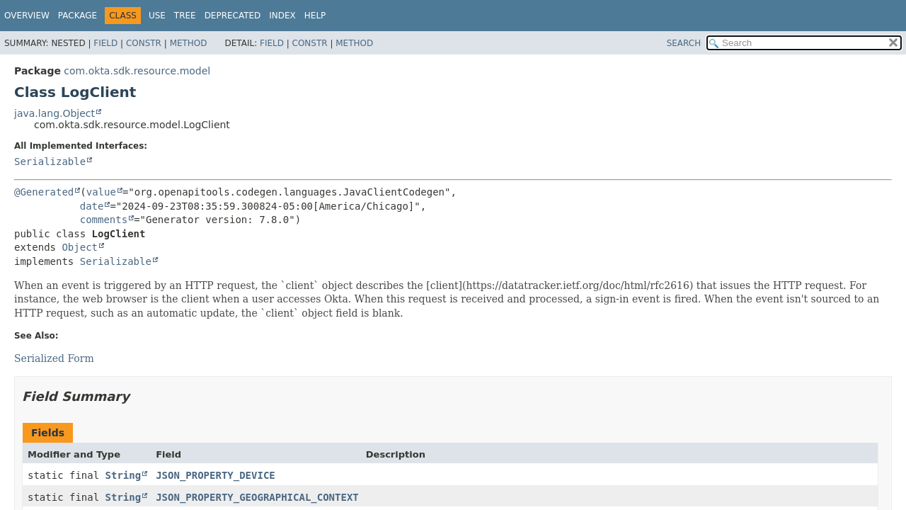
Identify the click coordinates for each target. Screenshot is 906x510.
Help (315, 16)
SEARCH (684, 43)
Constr (143, 43)
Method (188, 43)
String (123, 475)
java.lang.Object (54, 113)
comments (103, 219)
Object (80, 247)
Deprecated (233, 16)
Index (282, 16)
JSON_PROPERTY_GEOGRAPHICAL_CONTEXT (257, 497)
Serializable (50, 161)
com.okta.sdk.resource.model (137, 70)
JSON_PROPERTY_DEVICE (215, 475)
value (101, 192)
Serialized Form (54, 358)
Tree (185, 16)
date (92, 206)
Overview (27, 16)
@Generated (44, 192)
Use (157, 16)
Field (105, 43)
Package (77, 16)
